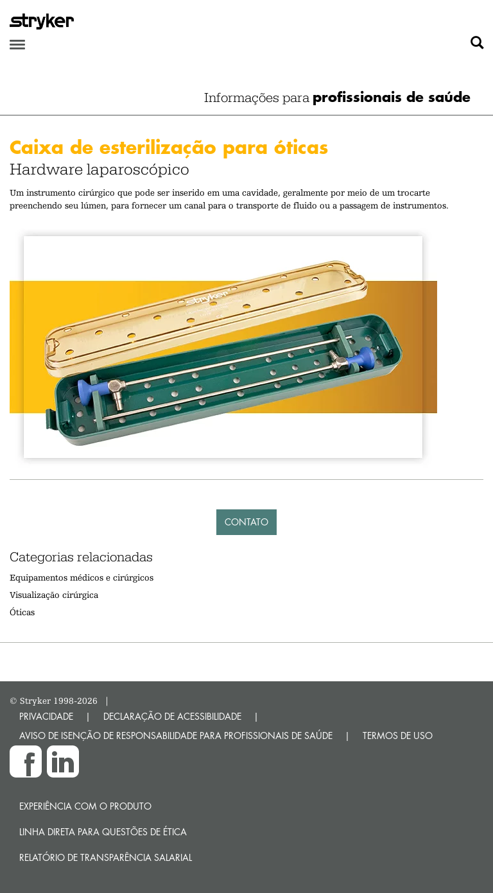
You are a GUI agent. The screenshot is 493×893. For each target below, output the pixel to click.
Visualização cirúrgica (54, 595)
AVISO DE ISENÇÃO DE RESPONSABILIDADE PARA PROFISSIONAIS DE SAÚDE (176, 735)
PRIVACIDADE (46, 716)
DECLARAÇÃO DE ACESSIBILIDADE (172, 716)
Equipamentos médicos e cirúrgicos (81, 577)
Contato (246, 522)
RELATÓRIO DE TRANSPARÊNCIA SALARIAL (105, 857)
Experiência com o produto (85, 806)
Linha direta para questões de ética (103, 832)
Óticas (22, 612)
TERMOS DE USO (398, 735)
